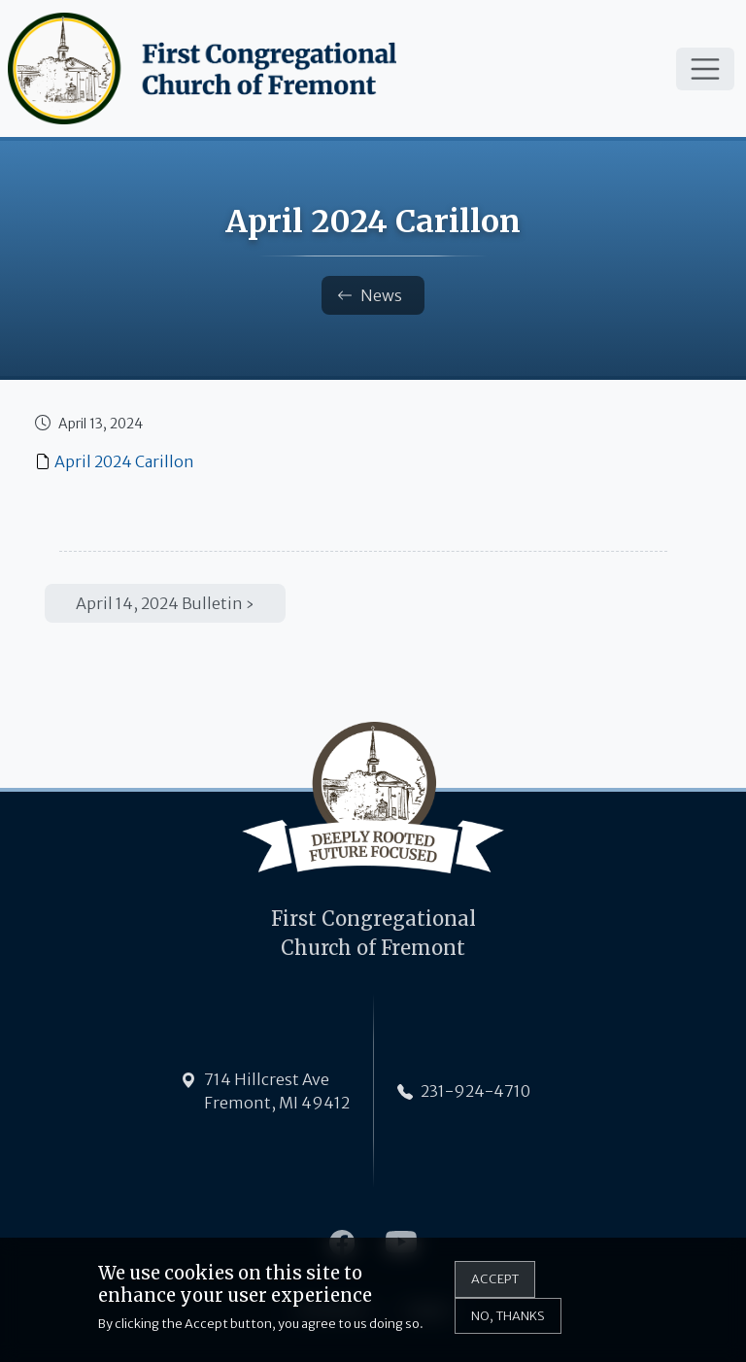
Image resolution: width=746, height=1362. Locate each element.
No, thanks (508, 1321)
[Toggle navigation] (705, 69)
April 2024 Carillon (124, 461)
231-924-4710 (475, 1091)
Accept (495, 1285)
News (369, 295)
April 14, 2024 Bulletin (159, 603)
